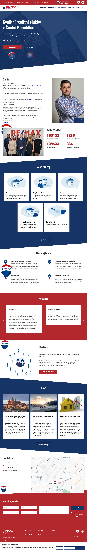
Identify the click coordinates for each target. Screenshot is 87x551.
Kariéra (40, 535)
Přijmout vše (80, 548)
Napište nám (12, 47)
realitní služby (31, 99)
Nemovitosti (43, 8)
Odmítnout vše (69, 548)
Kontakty (53, 531)
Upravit (59, 548)
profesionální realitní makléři (29, 114)
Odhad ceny (71, 8)
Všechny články (43, 445)
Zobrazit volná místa (48, 372)
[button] (42, 7)
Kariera (78, 8)
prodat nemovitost (36, 85)
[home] (10, 8)
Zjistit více (44, 240)
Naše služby (51, 8)
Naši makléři (61, 8)
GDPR (77, 516)
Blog (83, 8)
